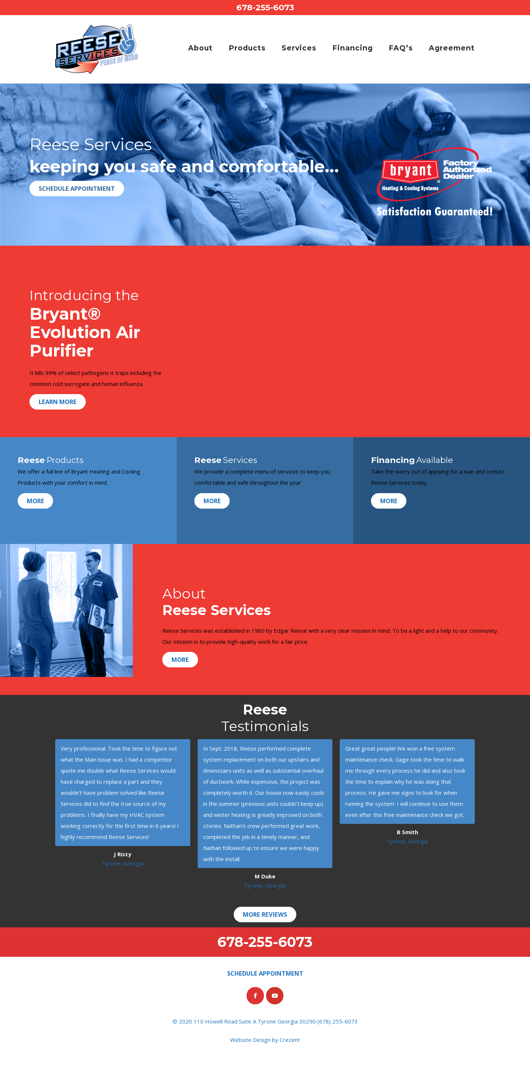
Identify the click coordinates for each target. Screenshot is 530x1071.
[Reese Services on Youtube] (274, 995)
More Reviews (265, 914)
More (35, 500)
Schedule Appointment (77, 188)
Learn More (58, 402)
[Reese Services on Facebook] (255, 995)
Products (247, 47)
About (200, 47)
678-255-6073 (265, 7)
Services (299, 47)
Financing (352, 47)
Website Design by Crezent (265, 1039)
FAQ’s (401, 47)
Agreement (452, 47)
